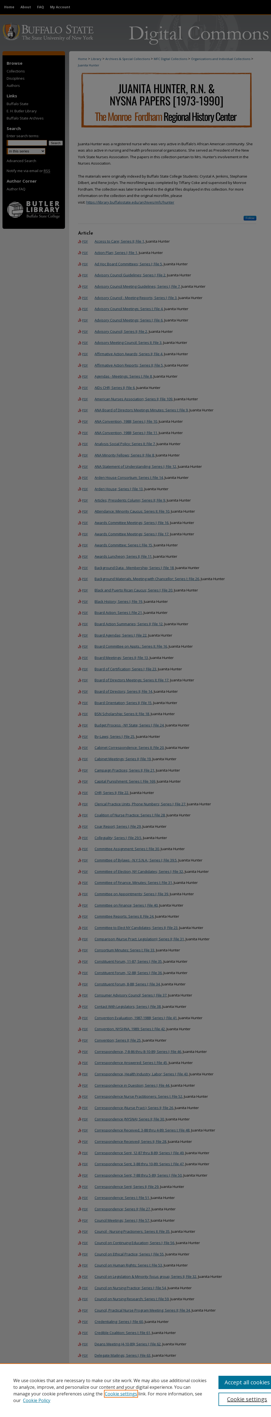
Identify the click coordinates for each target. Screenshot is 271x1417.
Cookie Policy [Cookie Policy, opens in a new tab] (36, 1400)
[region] (135, 1390)
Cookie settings (121, 1394)
